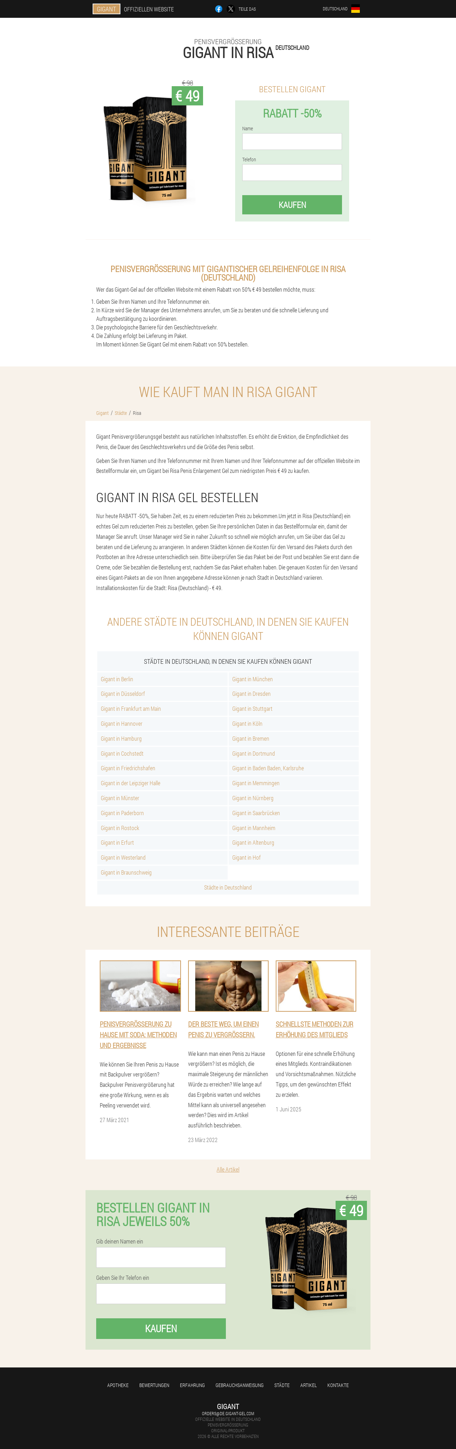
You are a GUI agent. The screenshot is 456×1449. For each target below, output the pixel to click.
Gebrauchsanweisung (240, 1385)
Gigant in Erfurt (117, 842)
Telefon (249, 159)
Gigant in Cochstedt (122, 753)
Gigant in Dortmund (253, 753)
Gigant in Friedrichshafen (128, 768)
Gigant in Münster (120, 798)
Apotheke (118, 1385)
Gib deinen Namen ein (119, 1241)
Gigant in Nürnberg (253, 798)
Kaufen (292, 204)
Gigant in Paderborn (122, 813)
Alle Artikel (228, 1169)
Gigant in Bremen (250, 738)
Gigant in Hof (246, 857)
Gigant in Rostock (120, 828)
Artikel (308, 1385)
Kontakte (338, 1385)
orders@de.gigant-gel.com (228, 1413)
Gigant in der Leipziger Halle (130, 783)
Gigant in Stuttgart (252, 708)
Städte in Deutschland (228, 887)
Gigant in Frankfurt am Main (131, 708)
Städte (282, 1385)
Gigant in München (252, 679)
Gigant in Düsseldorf (123, 693)
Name (247, 128)
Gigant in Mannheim (253, 828)
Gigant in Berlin (117, 679)
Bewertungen (154, 1385)
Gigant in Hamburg (121, 738)
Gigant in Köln (247, 723)
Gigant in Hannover (121, 723)
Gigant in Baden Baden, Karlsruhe (268, 768)
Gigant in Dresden (251, 693)
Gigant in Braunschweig (126, 872)
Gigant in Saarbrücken (256, 813)
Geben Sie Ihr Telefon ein (122, 1278)
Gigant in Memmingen (256, 783)
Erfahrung (192, 1385)
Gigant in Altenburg (253, 842)
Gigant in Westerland (123, 857)
